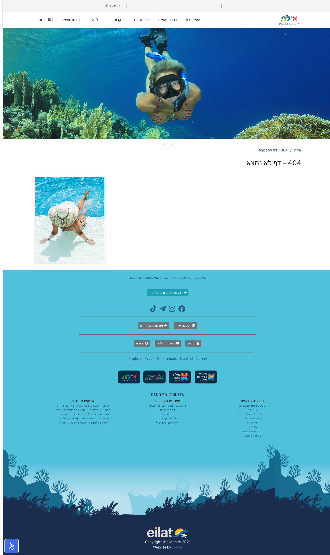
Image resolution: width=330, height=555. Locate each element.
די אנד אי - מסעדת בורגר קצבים (165, 405)
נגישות (139, 343)
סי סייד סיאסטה (250, 431)
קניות (114, 20)
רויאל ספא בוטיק (249, 418)
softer (174, 547)
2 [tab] (162, 144)
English (132, 358)
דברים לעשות (164, 20)
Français (167, 358)
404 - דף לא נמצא (270, 150)
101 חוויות (43, 20)
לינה (92, 20)
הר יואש (249, 427)
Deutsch (185, 358)
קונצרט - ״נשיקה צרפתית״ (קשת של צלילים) (80, 418)
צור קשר (132, 277)
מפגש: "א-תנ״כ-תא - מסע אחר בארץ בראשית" (80, 410)
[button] (9, 546)
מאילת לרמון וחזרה (151, 325)
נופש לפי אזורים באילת (250, 405)
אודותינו (167, 277)
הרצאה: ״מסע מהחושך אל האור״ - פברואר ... (80, 405)
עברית (199, 358)
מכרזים (191, 343)
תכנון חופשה (68, 20)
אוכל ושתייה (138, 20)
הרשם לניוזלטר (165, 343)
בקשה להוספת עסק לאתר (165, 293)
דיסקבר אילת (182, 325)
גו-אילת (249, 410)
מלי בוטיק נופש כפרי (165, 423)
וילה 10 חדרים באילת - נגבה (249, 414)
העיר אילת (190, 20)
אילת (295, 150)
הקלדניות (165, 414)
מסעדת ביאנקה (250, 435)
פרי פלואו (249, 423)
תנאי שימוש (150, 277)
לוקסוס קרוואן (165, 418)
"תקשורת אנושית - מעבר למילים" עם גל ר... (80, 423)
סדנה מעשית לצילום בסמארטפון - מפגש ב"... (80, 414)
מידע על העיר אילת (190, 277)
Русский (149, 358)
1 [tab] (168, 144)
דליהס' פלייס (165, 410)
